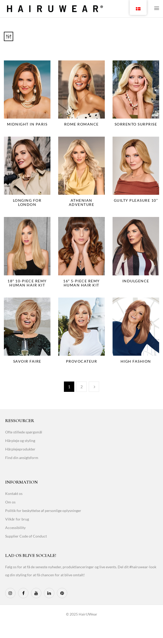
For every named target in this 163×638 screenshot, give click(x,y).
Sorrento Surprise (136, 124)
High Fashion (136, 361)
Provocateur (81, 361)
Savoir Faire (27, 361)
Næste (94, 387)
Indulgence (135, 281)
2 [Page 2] (81, 386)
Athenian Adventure (81, 202)
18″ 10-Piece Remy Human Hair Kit (27, 283)
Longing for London (27, 202)
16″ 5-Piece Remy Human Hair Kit (81, 283)
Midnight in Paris (27, 124)
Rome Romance (81, 124)
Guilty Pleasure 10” (136, 200)
